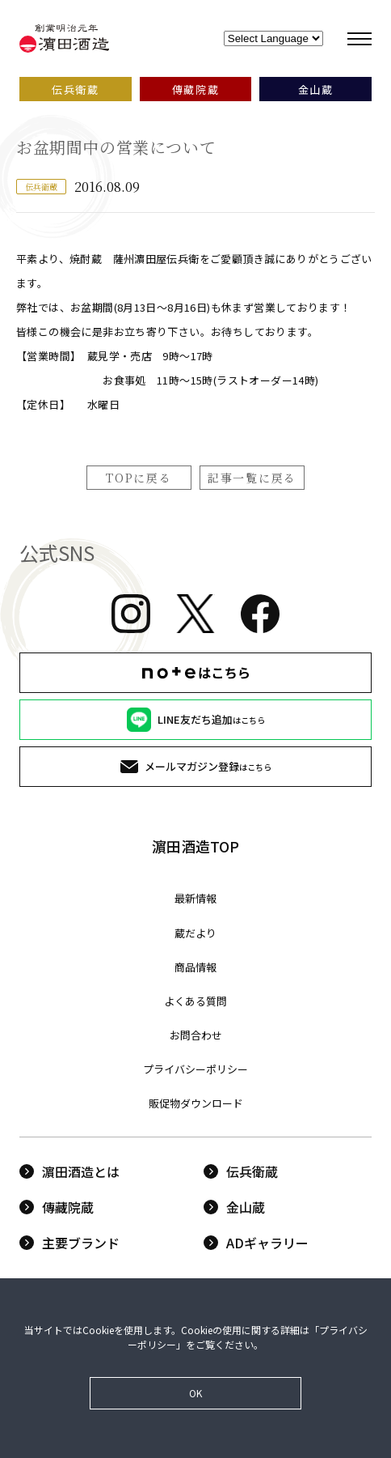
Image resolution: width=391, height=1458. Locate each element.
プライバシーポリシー (195, 1069)
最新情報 (195, 898)
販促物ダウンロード (196, 1103)
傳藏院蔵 (56, 1207)
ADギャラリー (256, 1242)
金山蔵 (234, 1207)
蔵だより (195, 933)
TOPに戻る (138, 478)
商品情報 (195, 967)
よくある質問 (195, 1001)
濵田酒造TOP (195, 846)
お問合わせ (196, 1035)
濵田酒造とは (69, 1171)
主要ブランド (69, 1242)
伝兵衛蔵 (241, 1171)
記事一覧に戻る (252, 478)
